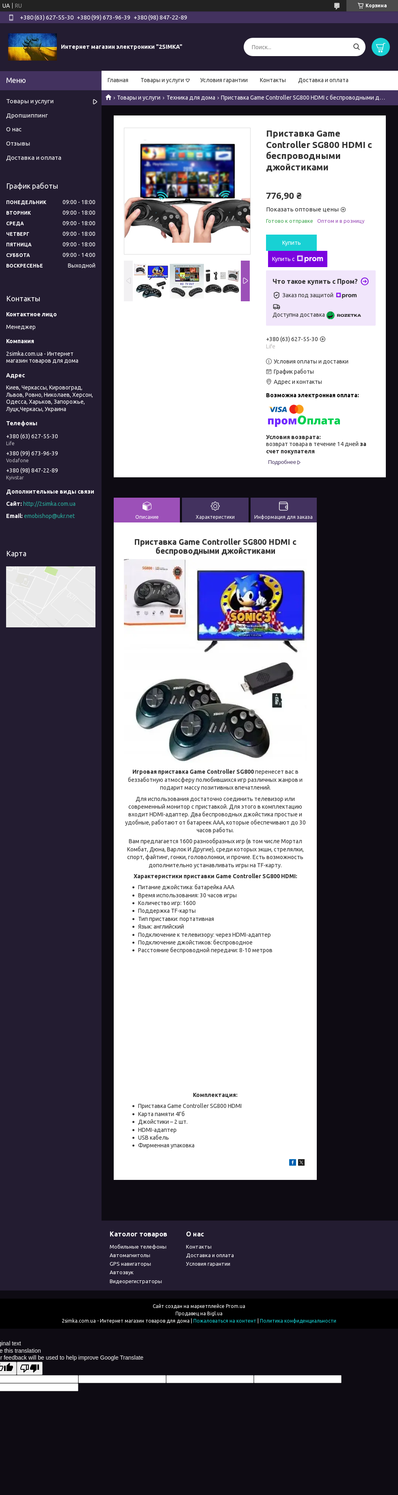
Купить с (297, 259)
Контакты (273, 80)
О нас (14, 129)
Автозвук (122, 1272)
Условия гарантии (224, 80)
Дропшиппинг (27, 115)
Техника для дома (191, 97)
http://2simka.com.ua (49, 504)
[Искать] (356, 47)
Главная (118, 80)
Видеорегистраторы (136, 1281)
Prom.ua (235, 1306)
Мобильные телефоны (138, 1246)
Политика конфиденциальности (298, 1320)
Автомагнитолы (130, 1255)
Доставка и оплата (323, 80)
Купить (291, 242)
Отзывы (18, 143)
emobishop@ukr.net (49, 516)
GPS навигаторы (130, 1264)
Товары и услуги (162, 80)
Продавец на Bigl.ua (199, 1313)
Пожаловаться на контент (224, 1320)
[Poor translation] (30, 1368)
